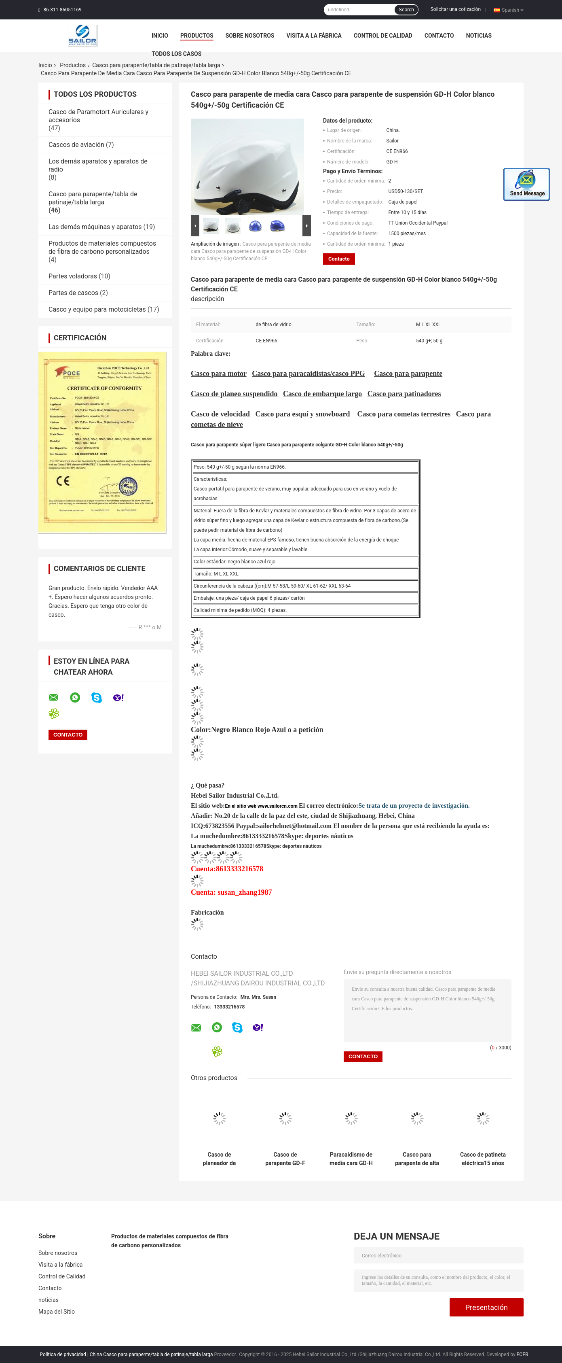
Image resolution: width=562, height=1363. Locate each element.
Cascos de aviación (76, 145)
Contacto (439, 35)
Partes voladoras (73, 276)
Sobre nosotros (250, 35)
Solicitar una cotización (456, 9)
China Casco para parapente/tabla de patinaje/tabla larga (151, 1354)
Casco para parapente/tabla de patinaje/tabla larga (156, 65)
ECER (522, 1354)
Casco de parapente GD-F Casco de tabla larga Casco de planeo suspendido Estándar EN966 (285, 1159)
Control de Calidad (383, 35)
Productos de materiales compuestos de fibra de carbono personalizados (102, 247)
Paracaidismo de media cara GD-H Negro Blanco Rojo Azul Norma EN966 (351, 1159)
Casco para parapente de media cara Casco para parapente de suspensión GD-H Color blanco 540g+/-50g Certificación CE (251, 251)
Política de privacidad (63, 1354)
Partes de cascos (73, 293)
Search (406, 10)
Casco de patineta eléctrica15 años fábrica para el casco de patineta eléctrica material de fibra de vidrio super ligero (483, 1159)
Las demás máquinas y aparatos (95, 227)
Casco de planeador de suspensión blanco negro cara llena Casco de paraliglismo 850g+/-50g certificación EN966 (219, 1159)
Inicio (160, 35)
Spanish (513, 10)
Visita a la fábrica (313, 35)
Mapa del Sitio (56, 1311)
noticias (479, 35)
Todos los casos (176, 54)
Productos (196, 35)
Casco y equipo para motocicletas (97, 309)
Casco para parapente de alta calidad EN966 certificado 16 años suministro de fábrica (417, 1159)
